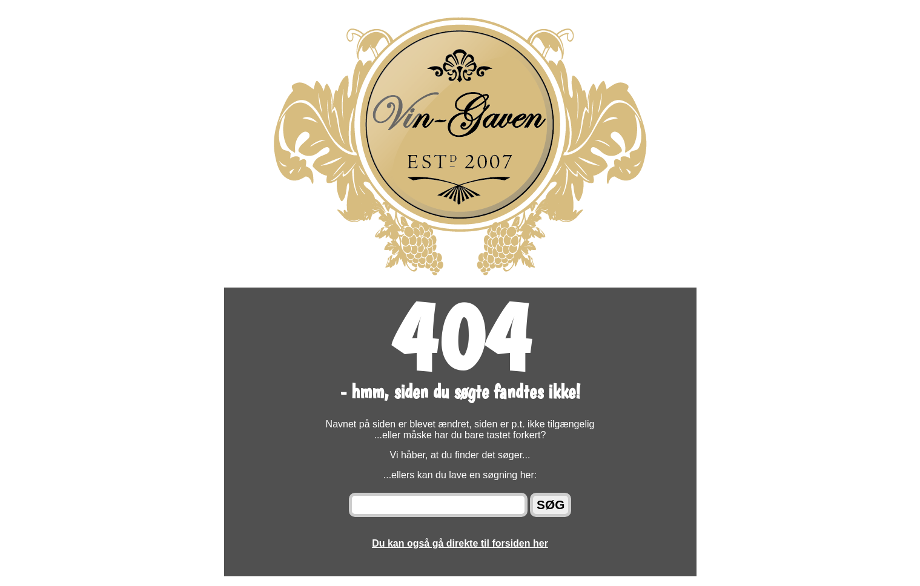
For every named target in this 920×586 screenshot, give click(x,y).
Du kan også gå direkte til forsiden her (460, 543)
